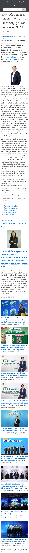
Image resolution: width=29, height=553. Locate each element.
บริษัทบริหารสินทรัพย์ (12, 43)
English (21, 2)
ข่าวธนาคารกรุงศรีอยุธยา (11, 208)
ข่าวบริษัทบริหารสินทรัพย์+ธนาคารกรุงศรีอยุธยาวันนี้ (14, 223)
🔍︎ (24, 9)
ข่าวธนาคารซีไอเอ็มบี (9, 210)
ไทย (15, 2)
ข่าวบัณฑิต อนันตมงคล (10, 212)
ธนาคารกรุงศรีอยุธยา (10, 57)
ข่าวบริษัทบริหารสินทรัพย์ (11, 206)
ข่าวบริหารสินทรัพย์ (9, 214)
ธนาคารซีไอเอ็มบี (11, 59)
